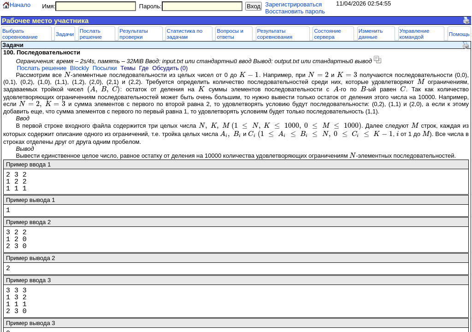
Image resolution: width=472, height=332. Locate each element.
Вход (253, 6)
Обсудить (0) (170, 68)
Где (144, 68)
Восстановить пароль (295, 11)
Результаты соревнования (275, 34)
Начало (20, 4)
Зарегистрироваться (293, 4)
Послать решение (91, 34)
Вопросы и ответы (230, 34)
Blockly (79, 68)
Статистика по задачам (184, 34)
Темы (128, 68)
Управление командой (415, 34)
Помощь (459, 34)
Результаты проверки (133, 34)
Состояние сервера (327, 34)
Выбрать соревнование (20, 34)
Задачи (65, 34)
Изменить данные (371, 34)
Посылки (105, 68)
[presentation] (67, 74)
